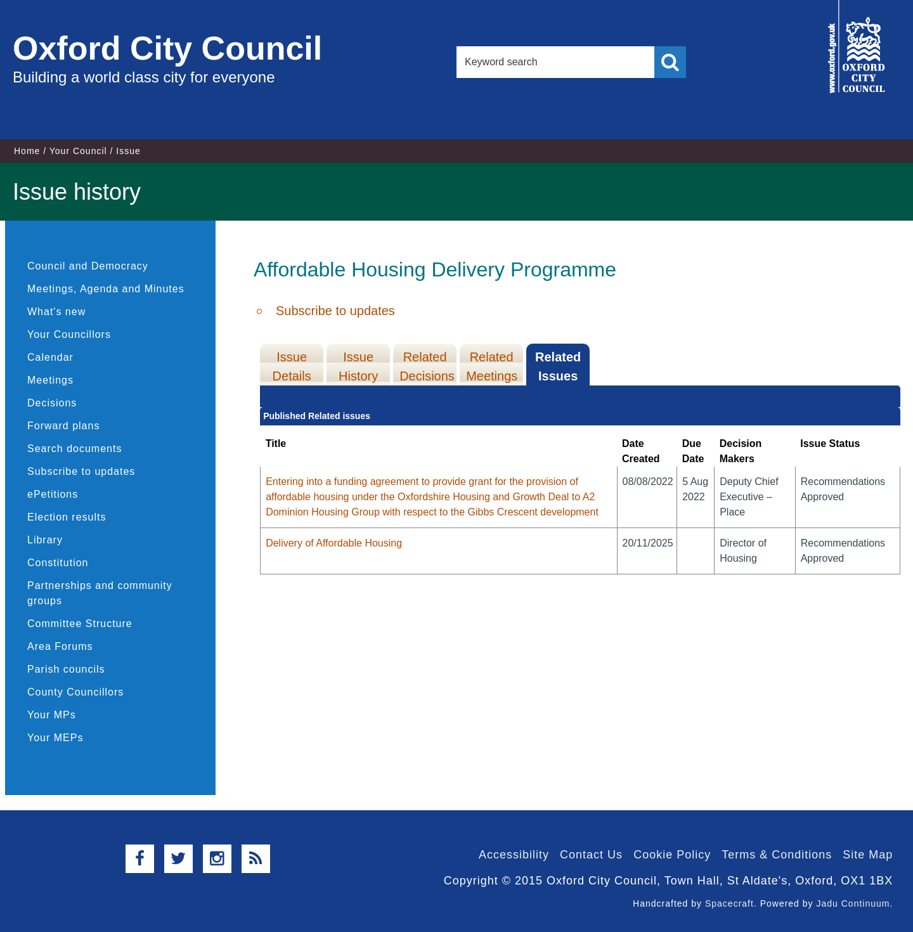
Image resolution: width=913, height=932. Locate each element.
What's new (56, 311)
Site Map (868, 854)
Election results (67, 517)
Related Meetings (491, 366)
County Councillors (75, 692)
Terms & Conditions (777, 854)
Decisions (52, 403)
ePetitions (52, 494)
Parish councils (66, 669)
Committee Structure (80, 623)
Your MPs (51, 714)
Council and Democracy (87, 266)
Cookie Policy (672, 854)
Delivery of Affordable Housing (334, 543)
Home (27, 151)
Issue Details (292, 366)
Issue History (358, 366)
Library (45, 539)
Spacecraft (729, 903)
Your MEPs (55, 737)
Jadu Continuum (853, 903)
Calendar (50, 357)
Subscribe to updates (81, 471)
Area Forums (60, 646)
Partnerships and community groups (99, 593)
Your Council (78, 151)
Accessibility (514, 854)
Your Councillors (69, 334)
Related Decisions (427, 366)
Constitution (58, 562)
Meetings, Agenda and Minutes (106, 288)
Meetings (50, 380)
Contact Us (591, 854)
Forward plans (63, 425)
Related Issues (558, 366)
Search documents (74, 448)
